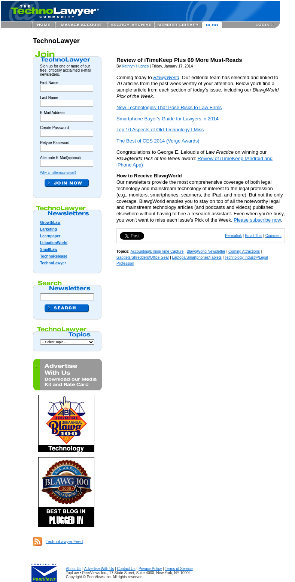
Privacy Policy (150, 569)
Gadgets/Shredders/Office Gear (142, 257)
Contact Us (126, 569)
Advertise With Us (99, 569)
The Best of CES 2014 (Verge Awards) (158, 141)
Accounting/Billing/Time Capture (157, 251)
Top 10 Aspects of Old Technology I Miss (160, 129)
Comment (273, 236)
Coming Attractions (244, 251)
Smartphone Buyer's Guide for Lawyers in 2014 (167, 119)
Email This (253, 236)
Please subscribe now (257, 220)
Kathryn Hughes (135, 66)
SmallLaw (48, 250)
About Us (73, 569)
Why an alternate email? (58, 172)
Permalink (233, 236)
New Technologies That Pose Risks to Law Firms (169, 107)
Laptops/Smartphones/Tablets (197, 257)
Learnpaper (50, 236)
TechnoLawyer (56, 41)
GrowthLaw (50, 222)
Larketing (48, 229)
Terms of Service (178, 569)
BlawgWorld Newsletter (206, 251)
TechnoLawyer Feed (64, 541)
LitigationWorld (53, 243)
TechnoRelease (53, 256)
